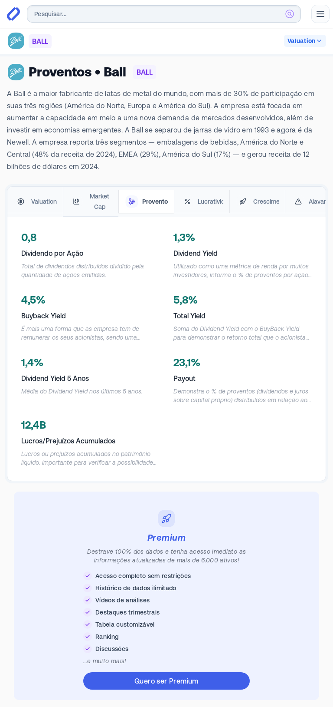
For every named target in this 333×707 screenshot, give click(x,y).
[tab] (35, 201)
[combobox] (164, 14)
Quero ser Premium (166, 681)
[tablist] (166, 202)
